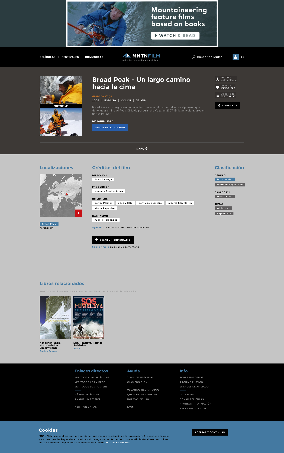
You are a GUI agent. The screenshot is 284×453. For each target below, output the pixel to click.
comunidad (94, 57)
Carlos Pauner (103, 203)
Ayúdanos (98, 228)
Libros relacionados (110, 127)
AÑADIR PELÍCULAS (87, 395)
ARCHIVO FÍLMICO (191, 382)
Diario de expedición (230, 185)
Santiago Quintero (150, 203)
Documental (224, 179)
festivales (70, 57)
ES (242, 57)
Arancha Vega (102, 96)
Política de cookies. (117, 442)
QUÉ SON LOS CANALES (142, 395)
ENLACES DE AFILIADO (194, 387)
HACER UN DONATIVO (193, 409)
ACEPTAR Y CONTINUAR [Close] (210, 432)
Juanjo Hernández (106, 220)
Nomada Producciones (109, 191)
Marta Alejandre (105, 208)
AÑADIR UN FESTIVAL (88, 399)
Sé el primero (100, 247)
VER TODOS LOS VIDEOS (90, 382)
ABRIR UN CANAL (86, 407)
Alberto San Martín (180, 203)
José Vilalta (125, 203)
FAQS (130, 407)
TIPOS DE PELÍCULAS (140, 378)
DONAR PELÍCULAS (192, 399)
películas (48, 57)
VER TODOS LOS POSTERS (91, 387)
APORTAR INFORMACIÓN (196, 404)
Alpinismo (223, 208)
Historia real (224, 197)
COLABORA (187, 395)
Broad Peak (49, 224)
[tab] (142, 148)
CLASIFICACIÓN (137, 382)
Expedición (224, 214)
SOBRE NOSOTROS (192, 378)
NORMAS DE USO (138, 399)
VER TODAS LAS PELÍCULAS (92, 378)
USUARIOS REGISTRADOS (143, 390)
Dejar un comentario (113, 240)
